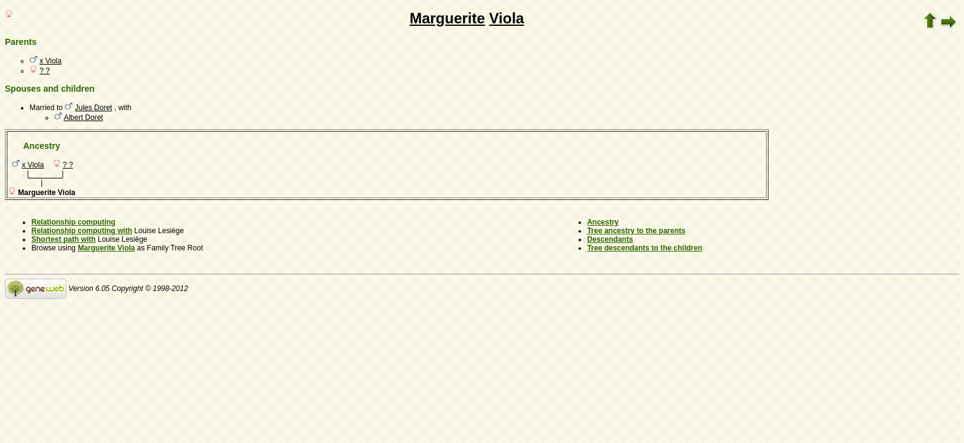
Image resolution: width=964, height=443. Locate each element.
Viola (506, 18)
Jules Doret (94, 107)
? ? (44, 70)
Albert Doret (83, 117)
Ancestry (602, 222)
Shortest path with (63, 239)
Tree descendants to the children (644, 248)
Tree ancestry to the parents (636, 230)
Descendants (610, 239)
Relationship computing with (81, 230)
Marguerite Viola (106, 248)
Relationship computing (73, 222)
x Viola (50, 61)
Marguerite (447, 18)
